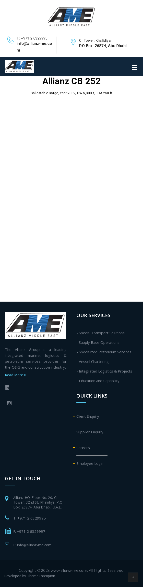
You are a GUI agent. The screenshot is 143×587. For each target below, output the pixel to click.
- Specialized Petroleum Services (103, 351)
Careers (83, 447)
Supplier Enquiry (89, 431)
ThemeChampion (41, 576)
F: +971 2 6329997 (29, 531)
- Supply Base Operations (97, 342)
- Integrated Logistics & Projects (104, 371)
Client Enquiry (87, 416)
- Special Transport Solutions (100, 332)
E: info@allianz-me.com (32, 544)
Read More (15, 375)
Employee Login (89, 463)
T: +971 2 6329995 (29, 518)
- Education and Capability (97, 380)
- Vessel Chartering (92, 361)
